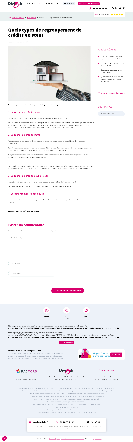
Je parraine (116, 354)
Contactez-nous (51, 3)
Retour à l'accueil (16, 18)
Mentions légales (54, 439)
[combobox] (111, 113)
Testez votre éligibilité (89, 3)
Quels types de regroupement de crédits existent (113, 64)
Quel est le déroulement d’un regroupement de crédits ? (111, 57)
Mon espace (69, 3)
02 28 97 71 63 (98, 8)
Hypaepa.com (97, 439)
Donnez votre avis (66, 342)
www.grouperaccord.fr (30, 380)
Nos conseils (32, 3)
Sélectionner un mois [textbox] (107, 114)
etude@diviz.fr (41, 422)
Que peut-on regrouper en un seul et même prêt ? (111, 71)
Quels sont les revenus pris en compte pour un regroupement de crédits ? (112, 79)
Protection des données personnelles (72, 439)
